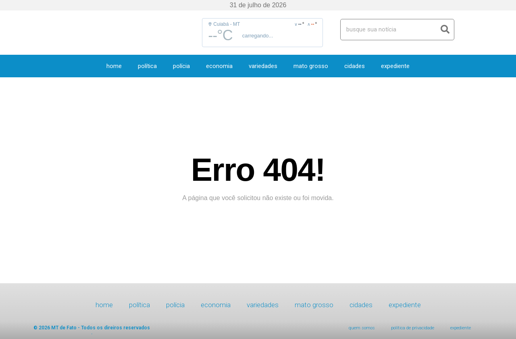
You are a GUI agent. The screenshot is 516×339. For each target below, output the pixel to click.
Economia (219, 66)
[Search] (445, 29)
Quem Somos (362, 328)
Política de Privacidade (412, 328)
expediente (395, 66)
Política (147, 66)
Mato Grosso (310, 66)
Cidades (354, 66)
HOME (114, 66)
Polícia (181, 66)
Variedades (263, 66)
